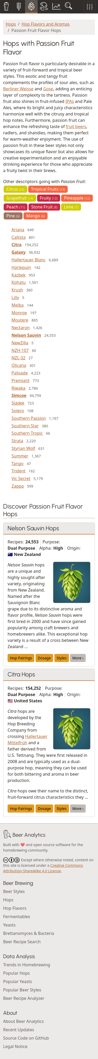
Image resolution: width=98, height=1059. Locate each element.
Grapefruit (19, 198)
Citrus (15, 189)
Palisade (19, 373)
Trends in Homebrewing (26, 965)
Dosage (44, 657)
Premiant (20, 380)
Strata (17, 441)
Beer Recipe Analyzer (23, 998)
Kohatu (18, 282)
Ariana (17, 230)
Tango (17, 463)
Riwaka (18, 388)
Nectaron (20, 327)
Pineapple (77, 198)
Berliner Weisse (18, 89)
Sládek (17, 403)
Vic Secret (20, 478)
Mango (35, 216)
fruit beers (76, 126)
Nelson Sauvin (26, 335)
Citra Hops (21, 674)
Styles (62, 657)
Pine (13, 216)
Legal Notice (15, 1046)
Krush (17, 290)
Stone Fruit (44, 207)
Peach (15, 207)
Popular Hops (16, 973)
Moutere (19, 320)
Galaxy (18, 252)
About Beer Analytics (23, 1021)
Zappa (17, 486)
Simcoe (18, 395)
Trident (18, 471)
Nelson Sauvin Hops (33, 528)
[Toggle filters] (89, 7)
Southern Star (25, 426)
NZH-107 (20, 350)
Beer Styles (14, 891)
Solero (17, 410)
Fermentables (16, 916)
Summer (19, 456)
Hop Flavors (14, 908)
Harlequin (21, 267)
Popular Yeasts (17, 981)
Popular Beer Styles (22, 990)
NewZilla (19, 343)
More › (78, 657)
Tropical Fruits (48, 189)
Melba (17, 305)
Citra (16, 244)
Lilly (15, 297)
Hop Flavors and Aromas (46, 24)
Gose (48, 89)
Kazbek (18, 275)
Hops (11, 24)
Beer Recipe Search (22, 942)
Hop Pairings (21, 657)
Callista (18, 237)
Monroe (19, 313)
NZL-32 (18, 358)
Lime (71, 207)
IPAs (69, 101)
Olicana (18, 365)
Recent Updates (18, 1030)
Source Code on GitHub (26, 1038)
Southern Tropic (27, 433)
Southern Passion (28, 418)
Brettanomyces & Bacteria (28, 933)
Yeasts (9, 925)
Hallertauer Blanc (28, 260)
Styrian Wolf (23, 448)
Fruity (48, 198)
